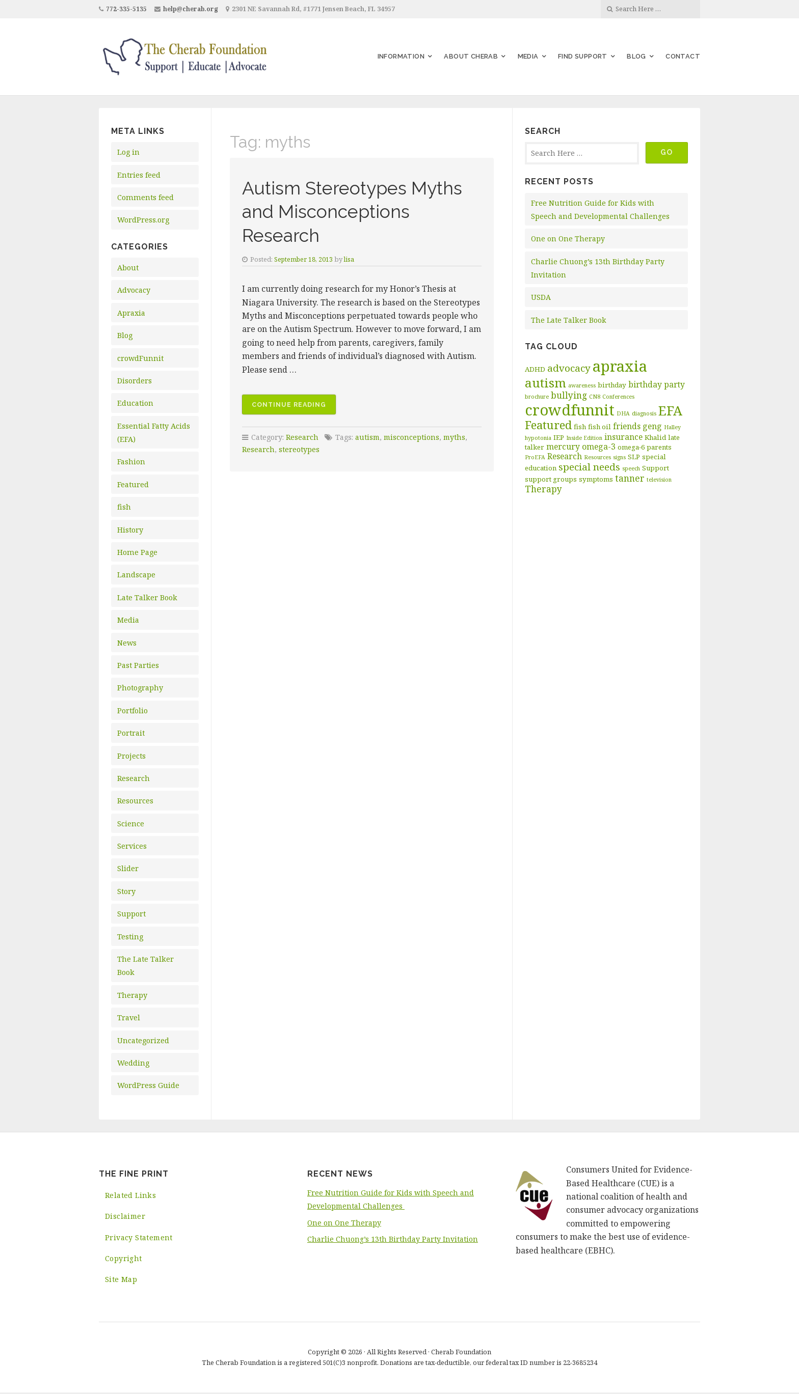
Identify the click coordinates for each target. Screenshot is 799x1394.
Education (135, 403)
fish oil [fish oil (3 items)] (599, 426)
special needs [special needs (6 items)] (589, 466)
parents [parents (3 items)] (659, 447)
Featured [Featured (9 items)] (548, 425)
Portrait (131, 733)
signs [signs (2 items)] (619, 457)
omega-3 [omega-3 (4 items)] (599, 446)
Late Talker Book (147, 597)
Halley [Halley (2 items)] (672, 427)
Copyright (123, 1259)
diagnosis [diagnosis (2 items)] (644, 413)
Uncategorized (143, 1040)
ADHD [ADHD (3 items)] (535, 369)
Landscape (136, 574)
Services (132, 846)
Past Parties (138, 665)
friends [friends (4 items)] (627, 426)
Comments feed (145, 197)
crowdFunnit (140, 358)
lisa (351, 259)
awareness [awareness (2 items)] (582, 385)
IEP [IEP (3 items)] (558, 437)
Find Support (582, 56)
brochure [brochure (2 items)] (537, 396)
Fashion (131, 461)
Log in (128, 152)
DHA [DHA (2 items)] (623, 413)
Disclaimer (125, 1216)
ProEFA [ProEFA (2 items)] (535, 457)
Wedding (133, 1063)
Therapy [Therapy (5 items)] (543, 489)
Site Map (121, 1281)
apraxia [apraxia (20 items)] (620, 366)
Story (126, 891)
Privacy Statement (139, 1238)
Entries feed (139, 175)
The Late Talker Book (569, 320)
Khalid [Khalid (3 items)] (655, 437)
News (127, 643)
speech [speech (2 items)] (631, 468)
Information (401, 56)
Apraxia (131, 313)
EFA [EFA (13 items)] (670, 410)
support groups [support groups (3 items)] (551, 479)
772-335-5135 (126, 9)
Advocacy (133, 290)
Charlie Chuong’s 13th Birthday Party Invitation (392, 1239)
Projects (131, 756)
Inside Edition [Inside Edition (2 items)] (584, 437)
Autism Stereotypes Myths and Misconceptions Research (361, 211)
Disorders (134, 380)
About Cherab (471, 56)
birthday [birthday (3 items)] (612, 384)
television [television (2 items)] (659, 479)
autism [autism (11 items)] (545, 382)
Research (133, 778)
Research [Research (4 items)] (564, 456)
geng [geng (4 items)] (652, 426)
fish (124, 507)
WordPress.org (143, 220)
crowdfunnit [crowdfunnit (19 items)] (570, 410)
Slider (128, 868)
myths (456, 437)
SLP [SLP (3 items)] (634, 456)
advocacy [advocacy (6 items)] (569, 368)
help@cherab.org (191, 9)
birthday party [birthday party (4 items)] (656, 384)
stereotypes (299, 449)
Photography (140, 687)
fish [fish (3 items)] (580, 426)
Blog (636, 56)
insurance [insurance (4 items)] (623, 436)
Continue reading (294, 406)
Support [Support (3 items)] (655, 467)
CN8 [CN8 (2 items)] (594, 396)
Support (131, 913)
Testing (130, 936)
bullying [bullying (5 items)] (569, 395)
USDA (541, 297)
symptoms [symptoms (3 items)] (596, 479)
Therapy (132, 995)
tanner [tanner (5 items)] (630, 478)
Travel (128, 1017)
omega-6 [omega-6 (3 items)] (631, 447)
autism (368, 437)
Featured (133, 484)
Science (130, 823)
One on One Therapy (568, 238)
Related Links (130, 1195)
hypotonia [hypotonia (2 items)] (538, 437)
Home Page (137, 552)
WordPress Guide (148, 1085)
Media (528, 56)
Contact (682, 56)
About (128, 267)
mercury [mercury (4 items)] (563, 446)
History (130, 530)
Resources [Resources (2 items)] (597, 457)
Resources (135, 800)
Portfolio (132, 710)
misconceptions (413, 437)
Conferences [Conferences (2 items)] (618, 396)
